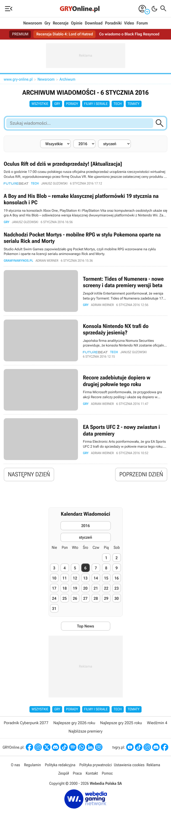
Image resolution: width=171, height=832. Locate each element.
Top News (85, 626)
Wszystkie (39, 104)
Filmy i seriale (96, 104)
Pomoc (107, 774)
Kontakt (92, 774)
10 (54, 579)
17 (54, 589)
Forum (142, 23)
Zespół (63, 774)
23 (116, 589)
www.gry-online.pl (18, 79)
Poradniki (113, 23)
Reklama (153, 765)
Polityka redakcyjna (60, 765)
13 (85, 579)
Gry (47, 23)
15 (106, 579)
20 (85, 589)
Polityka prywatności (95, 765)
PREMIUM (18, 34)
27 (85, 599)
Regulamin (32, 765)
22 (106, 589)
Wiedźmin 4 (157, 723)
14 (96, 579)
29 (106, 599)
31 (54, 609)
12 (75, 579)
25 (64, 599)
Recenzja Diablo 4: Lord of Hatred (64, 34)
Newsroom (32, 23)
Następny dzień (29, 475)
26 (75, 599)
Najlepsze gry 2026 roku (74, 723)
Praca (77, 774)
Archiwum (67, 79)
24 (54, 599)
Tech (118, 104)
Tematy (134, 104)
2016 (85, 526)
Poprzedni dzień (141, 475)
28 (96, 599)
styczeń (85, 538)
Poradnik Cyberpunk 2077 (26, 723)
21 (96, 589)
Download (94, 23)
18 (64, 589)
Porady (72, 104)
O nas (15, 765)
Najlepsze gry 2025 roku (121, 723)
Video (129, 23)
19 (75, 589)
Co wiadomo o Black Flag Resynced (130, 34)
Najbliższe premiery (85, 732)
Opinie (76, 23)
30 (116, 599)
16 (116, 579)
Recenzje (61, 23)
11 (64, 579)
